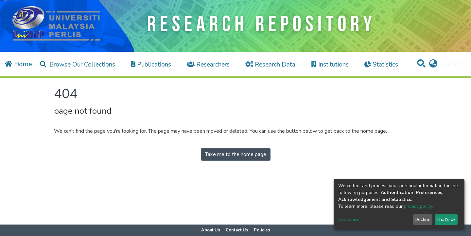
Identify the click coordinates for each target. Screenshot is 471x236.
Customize (348, 219)
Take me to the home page (235, 154)
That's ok (446, 219)
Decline (422, 219)
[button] (433, 64)
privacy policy (418, 206)
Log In (450, 64)
